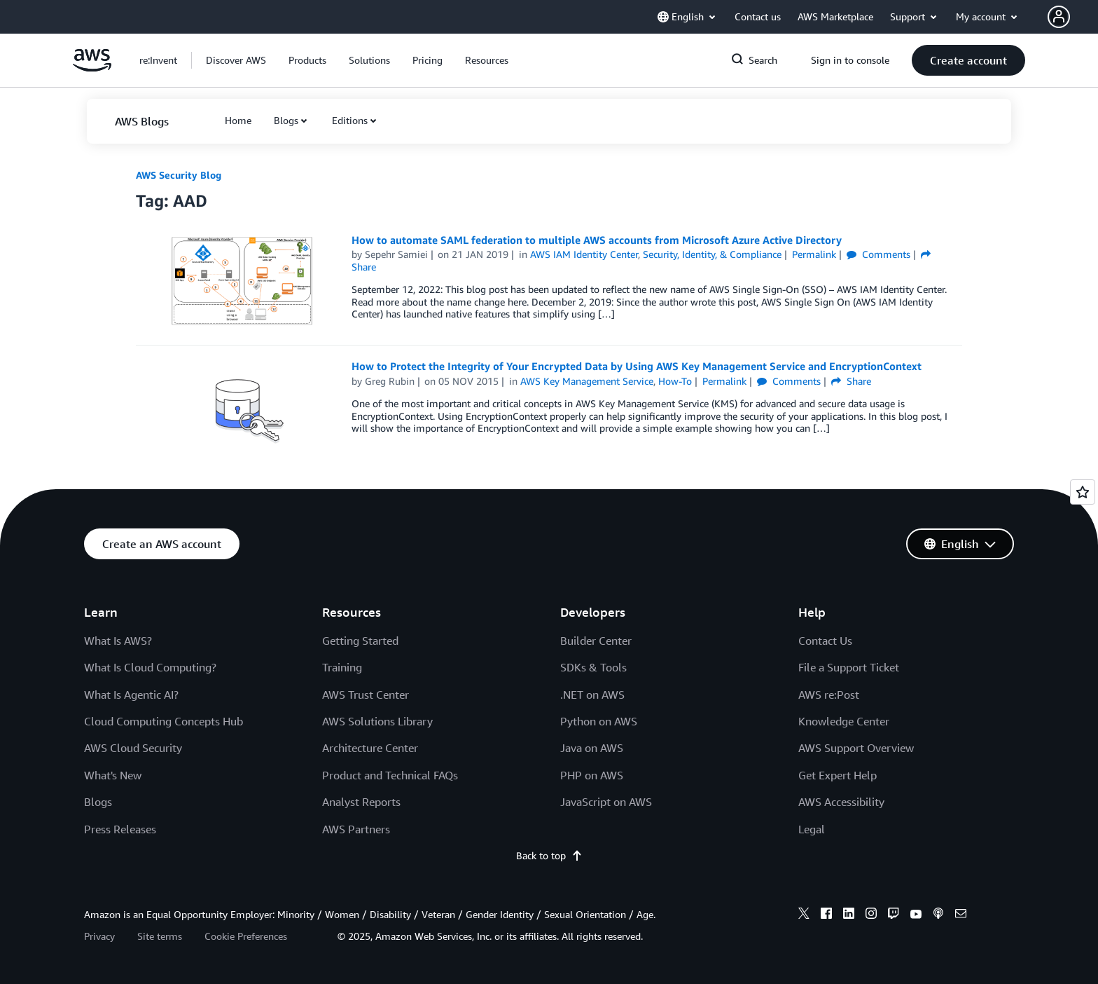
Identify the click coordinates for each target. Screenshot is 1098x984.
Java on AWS (591, 748)
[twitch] (893, 915)
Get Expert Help (837, 775)
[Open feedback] (1082, 492)
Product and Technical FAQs (390, 775)
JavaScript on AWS (606, 802)
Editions (350, 120)
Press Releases (120, 829)
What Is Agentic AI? (131, 695)
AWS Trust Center (365, 695)
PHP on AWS (591, 775)
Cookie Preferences (245, 936)
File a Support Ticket (848, 667)
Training (342, 667)
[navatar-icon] (1059, 17)
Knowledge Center (843, 721)
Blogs (286, 120)
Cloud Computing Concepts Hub (163, 721)
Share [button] (851, 381)
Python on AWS (598, 721)
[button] (1073, 17)
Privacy (99, 936)
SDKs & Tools (593, 667)
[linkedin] (848, 915)
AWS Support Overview (856, 748)
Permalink (814, 254)
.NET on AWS (592, 695)
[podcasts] (938, 915)
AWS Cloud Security (133, 748)
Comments (878, 254)
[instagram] (871, 915)
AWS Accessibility (841, 802)
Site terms (159, 936)
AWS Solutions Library (377, 721)
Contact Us (825, 641)
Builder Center (596, 641)
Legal (811, 829)
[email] (960, 915)
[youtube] (916, 915)
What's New (112, 775)
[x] (803, 915)
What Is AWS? (118, 641)
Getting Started (360, 641)
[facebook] (826, 915)
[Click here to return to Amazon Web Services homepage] (92, 68)
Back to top (549, 855)
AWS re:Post (828, 695)
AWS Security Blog (178, 175)
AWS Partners (356, 829)
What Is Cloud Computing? (150, 667)
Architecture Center (370, 748)
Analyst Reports (361, 802)
